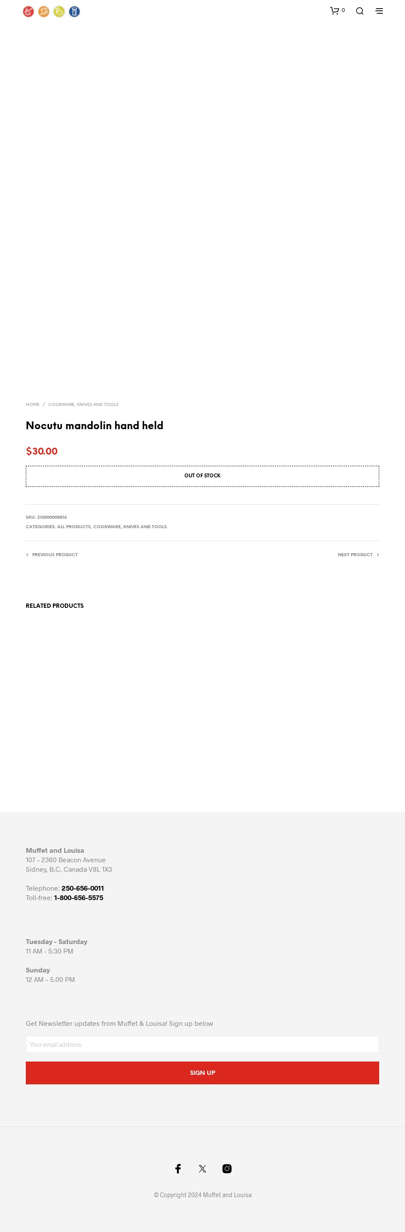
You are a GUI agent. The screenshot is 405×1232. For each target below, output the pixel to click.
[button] (337, 10)
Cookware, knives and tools (83, 404)
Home (33, 404)
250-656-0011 (82, 888)
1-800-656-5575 (78, 897)
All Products (74, 527)
